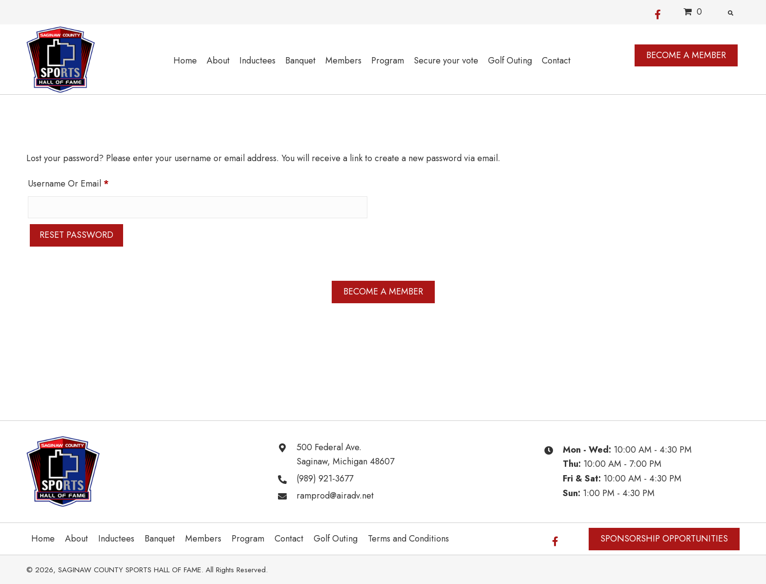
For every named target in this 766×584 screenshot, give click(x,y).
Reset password (76, 235)
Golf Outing (336, 538)
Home (43, 538)
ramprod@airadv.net (335, 495)
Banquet (160, 538)
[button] (658, 12)
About (76, 538)
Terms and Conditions (408, 538)
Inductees (116, 538)
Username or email (85, 182)
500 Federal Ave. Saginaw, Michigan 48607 (345, 454)
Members (203, 538)
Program (248, 538)
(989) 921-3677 (325, 478)
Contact (289, 538)
